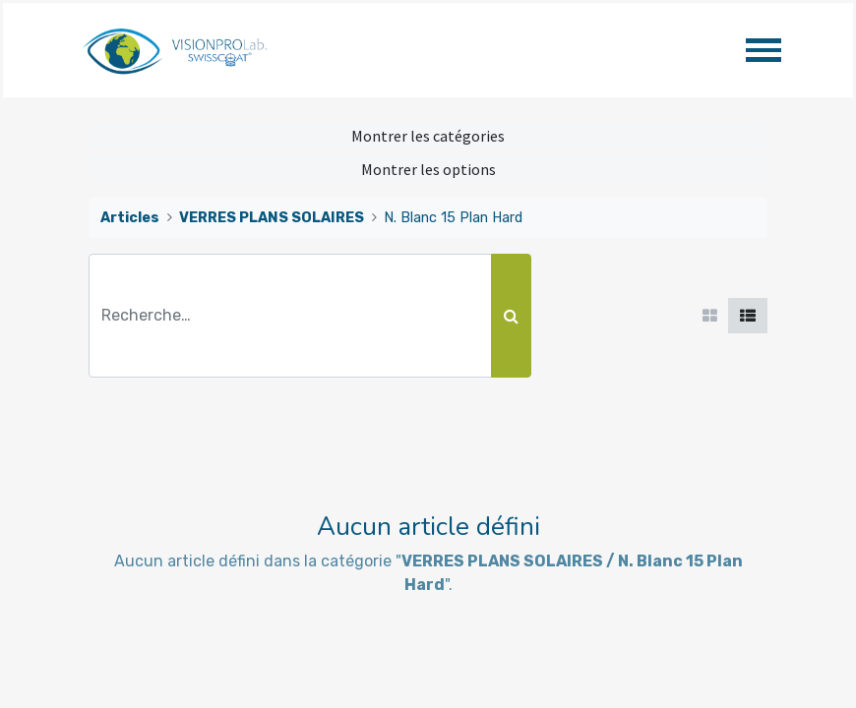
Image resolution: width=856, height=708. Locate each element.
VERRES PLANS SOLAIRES (271, 217)
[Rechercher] (511, 316)
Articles (129, 217)
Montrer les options (428, 169)
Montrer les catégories (428, 136)
